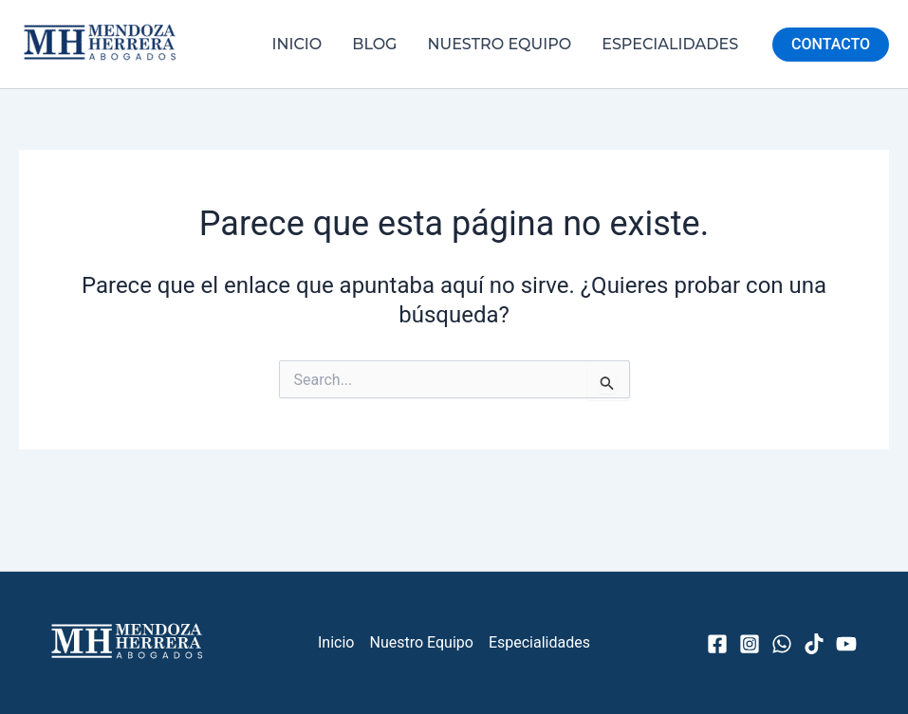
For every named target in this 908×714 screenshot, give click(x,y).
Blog (374, 44)
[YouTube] (846, 643)
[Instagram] (749, 643)
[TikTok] (814, 643)
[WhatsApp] (781, 643)
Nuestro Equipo (499, 44)
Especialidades (670, 44)
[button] (830, 44)
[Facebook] (717, 643)
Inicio (297, 44)
